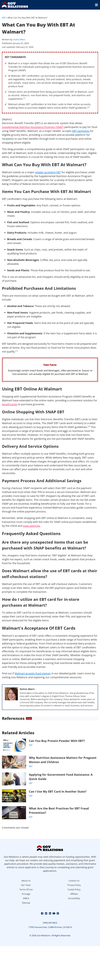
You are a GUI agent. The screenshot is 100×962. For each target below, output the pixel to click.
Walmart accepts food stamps (33, 673)
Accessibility (74, 898)
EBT (4, 17)
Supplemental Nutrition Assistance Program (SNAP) (33, 127)
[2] (88, 107)
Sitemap (26, 902)
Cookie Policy (74, 889)
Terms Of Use (26, 889)
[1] (24, 98)
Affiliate (74, 893)
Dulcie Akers (19, 39)
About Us (26, 880)
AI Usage (26, 893)
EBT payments (80, 131)
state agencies (31, 526)
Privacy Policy (74, 885)
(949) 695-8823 (50, 922)
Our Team (26, 885)
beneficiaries (9, 404)
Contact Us (74, 880)
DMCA (26, 898)
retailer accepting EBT (48, 172)
